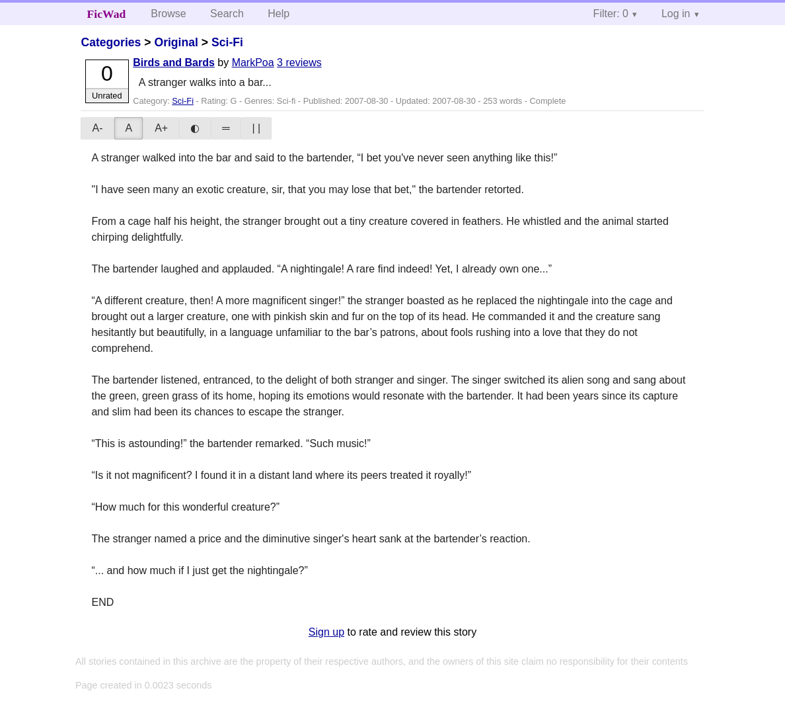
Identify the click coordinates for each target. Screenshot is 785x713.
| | (256, 128)
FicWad (106, 14)
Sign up (326, 632)
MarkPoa (253, 62)
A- (97, 128)
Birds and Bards (174, 62)
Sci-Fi (227, 42)
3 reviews (299, 62)
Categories (111, 42)
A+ (161, 128)
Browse (168, 13)
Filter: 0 (610, 13)
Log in (676, 13)
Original (176, 42)
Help (278, 13)
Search (227, 13)
